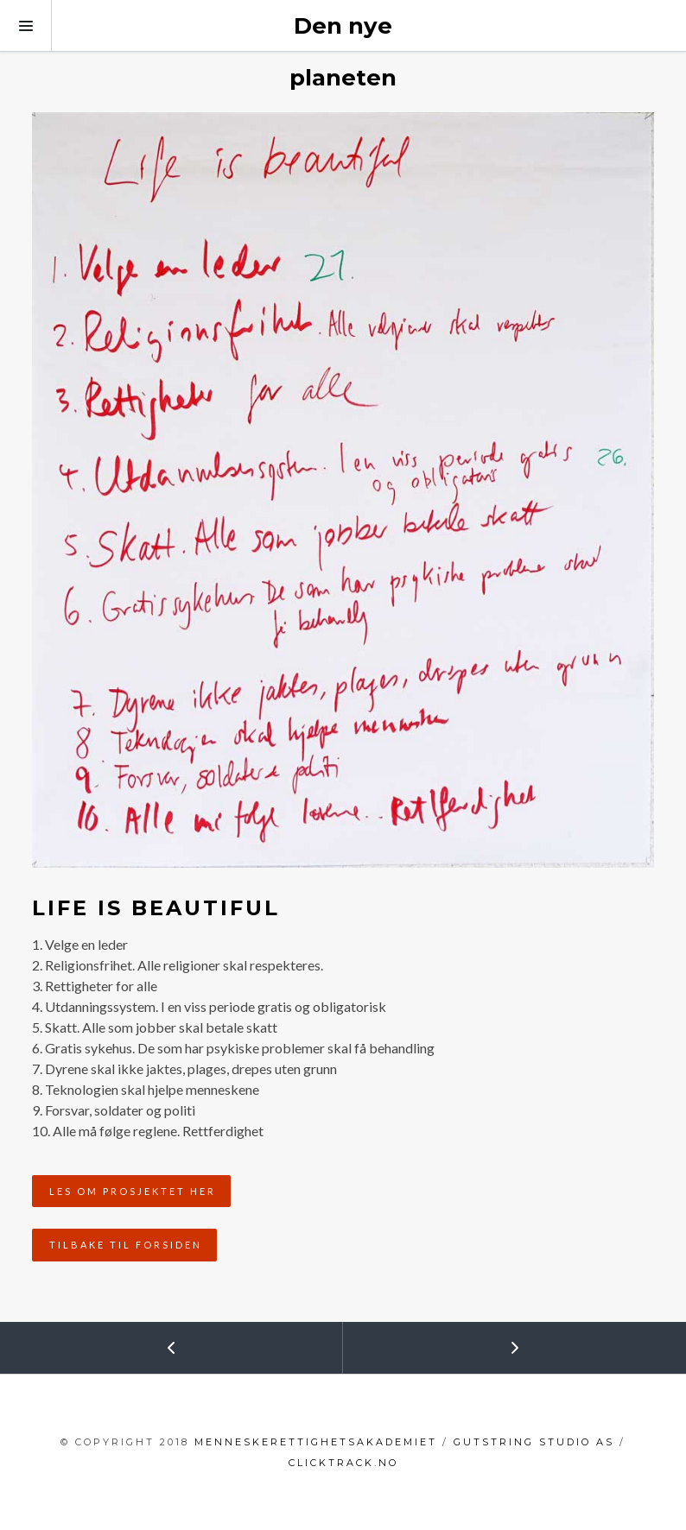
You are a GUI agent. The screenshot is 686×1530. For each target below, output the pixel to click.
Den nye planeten (343, 52)
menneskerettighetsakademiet (315, 1442)
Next (432, 1340)
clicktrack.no (343, 1463)
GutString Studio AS (534, 1442)
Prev (89, 1340)
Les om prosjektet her (132, 1191)
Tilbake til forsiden (125, 1244)
